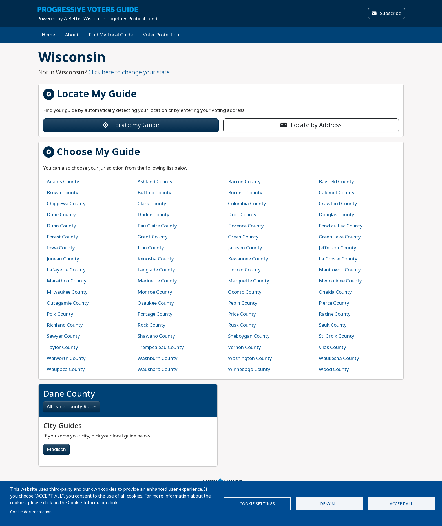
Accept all (401, 504)
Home (48, 34)
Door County (242, 214)
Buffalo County (154, 192)
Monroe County (155, 292)
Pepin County (242, 303)
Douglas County (336, 214)
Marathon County (67, 280)
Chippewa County (66, 203)
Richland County (65, 325)
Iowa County (61, 247)
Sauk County (333, 325)
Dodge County (153, 214)
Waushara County (158, 369)
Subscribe (386, 13)
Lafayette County (66, 269)
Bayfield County (336, 181)
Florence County (246, 225)
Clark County (152, 203)
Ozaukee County (156, 303)
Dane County (61, 214)
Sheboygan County (249, 336)
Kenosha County (156, 258)
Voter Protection (161, 34)
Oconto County (245, 292)
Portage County (155, 314)
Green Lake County (340, 236)
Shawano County (156, 336)
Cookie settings (257, 504)
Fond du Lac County (341, 225)
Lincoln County (244, 269)
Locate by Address (311, 125)
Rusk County (242, 325)
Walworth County (66, 358)
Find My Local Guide (111, 34)
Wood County (334, 369)
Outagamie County (68, 303)
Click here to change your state (129, 72)
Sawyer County (63, 336)
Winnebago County (249, 369)
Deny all (329, 504)
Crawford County (338, 203)
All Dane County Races (71, 406)
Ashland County (155, 181)
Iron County (151, 247)
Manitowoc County (340, 269)
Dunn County (61, 225)
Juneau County (63, 258)
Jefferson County (337, 247)
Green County (243, 236)
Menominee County (340, 280)
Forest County (62, 236)
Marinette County (157, 280)
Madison (56, 449)
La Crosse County (338, 258)
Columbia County (247, 203)
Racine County (335, 314)
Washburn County (158, 358)
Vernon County (244, 347)
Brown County (62, 192)
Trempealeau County (161, 347)
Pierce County (334, 303)
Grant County (153, 236)
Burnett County (245, 192)
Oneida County (335, 292)
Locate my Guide (131, 125)
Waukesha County (339, 358)
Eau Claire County (157, 225)
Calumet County (337, 192)
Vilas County (332, 347)
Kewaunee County (248, 258)
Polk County (60, 314)
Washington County (250, 358)
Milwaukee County (67, 292)
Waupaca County (66, 369)
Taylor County (62, 347)
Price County (242, 314)
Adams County (63, 181)
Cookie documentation (31, 512)
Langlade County (156, 269)
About (72, 34)
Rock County (151, 325)
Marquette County (248, 280)
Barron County (244, 181)
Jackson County (245, 247)
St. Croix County (336, 336)
